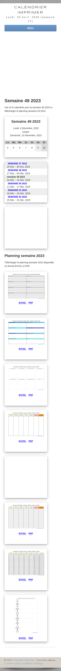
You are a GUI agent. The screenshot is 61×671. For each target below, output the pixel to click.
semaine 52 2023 (17, 196)
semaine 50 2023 (17, 183)
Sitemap (38, 663)
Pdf (30, 302)
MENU (30, 28)
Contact (27, 663)
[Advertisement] (30, 65)
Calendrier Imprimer (30, 10)
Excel (22, 302)
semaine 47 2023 (17, 163)
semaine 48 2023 (17, 170)
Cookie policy (13, 663)
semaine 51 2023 (17, 190)
